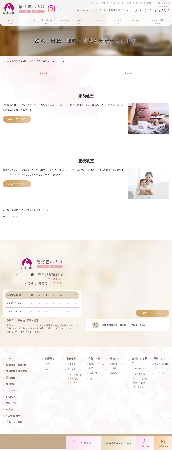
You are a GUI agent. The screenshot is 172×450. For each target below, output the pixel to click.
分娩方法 (93, 374)
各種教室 (71, 359)
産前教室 (43, 73)
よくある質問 (160, 374)
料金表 (9, 410)
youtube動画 (13, 417)
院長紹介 (10, 379)
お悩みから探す (140, 370)
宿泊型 (114, 374)
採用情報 (10, 385)
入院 (91, 380)
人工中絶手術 (139, 375)
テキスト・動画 (156, 21)
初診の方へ (12, 404)
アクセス (10, 391)
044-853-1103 (16, 217)
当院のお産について (96, 367)
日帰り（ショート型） (118, 367)
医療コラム (159, 359)
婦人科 (49, 370)
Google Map (153, 313)
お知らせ (10, 398)
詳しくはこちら (16, 119)
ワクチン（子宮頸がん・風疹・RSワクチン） (140, 384)
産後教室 (128, 73)
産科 (48, 365)
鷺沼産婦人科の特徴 (16, 372)
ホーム (10, 21)
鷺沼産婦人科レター (161, 367)
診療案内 (48, 21)
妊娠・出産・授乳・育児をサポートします (75, 380)
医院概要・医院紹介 (16, 366)
